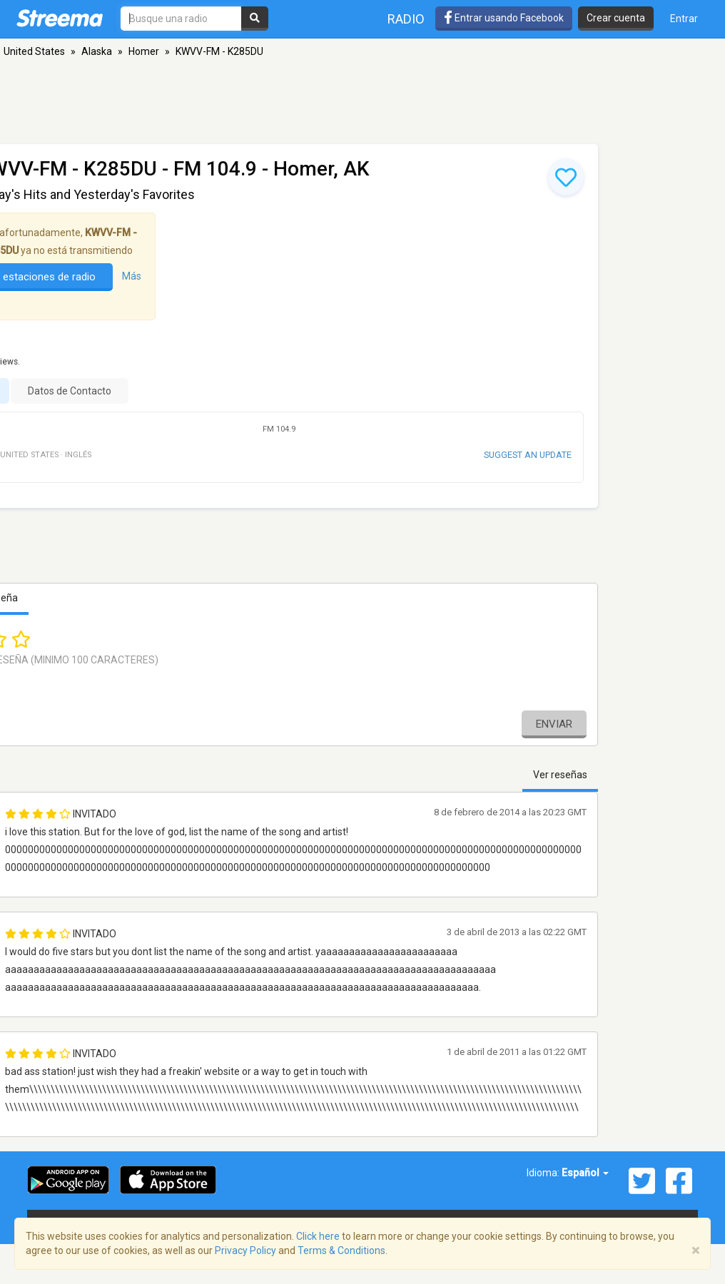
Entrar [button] (684, 18)
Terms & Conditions (341, 1250)
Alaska (96, 51)
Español (585, 1172)
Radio (406, 18)
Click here (318, 1236)
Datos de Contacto (69, 391)
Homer (143, 51)
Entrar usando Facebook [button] (504, 18)
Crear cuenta (616, 18)
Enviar (554, 724)
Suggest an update (528, 454)
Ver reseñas (560, 774)
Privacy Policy (245, 1250)
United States (34, 51)
